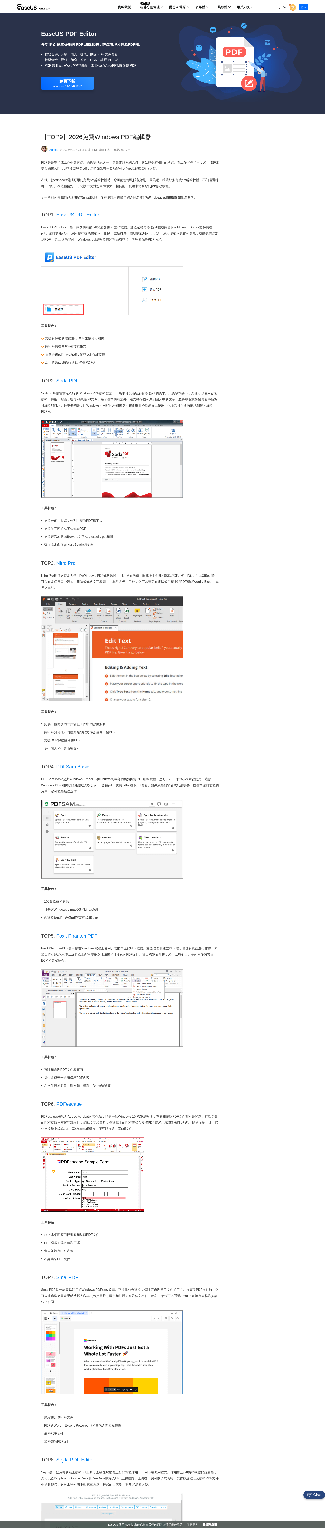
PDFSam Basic (73, 766)
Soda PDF (67, 380)
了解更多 (192, 1524)
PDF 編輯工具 (102, 149)
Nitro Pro (66, 563)
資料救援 (124, 7)
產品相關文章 (122, 149)
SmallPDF (68, 1277)
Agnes (53, 149)
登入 (303, 7)
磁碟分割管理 (150, 7)
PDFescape (69, 1104)
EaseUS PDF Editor (78, 215)
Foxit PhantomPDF (77, 936)
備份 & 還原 (177, 7)
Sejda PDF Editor (75, 1460)
